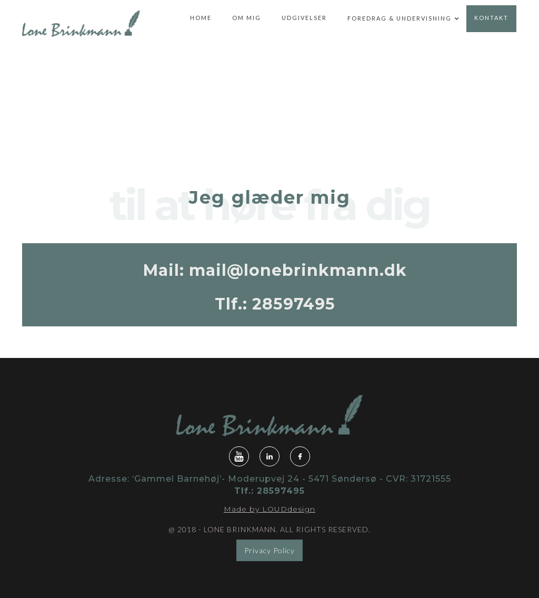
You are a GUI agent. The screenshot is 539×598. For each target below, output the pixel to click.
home (201, 17)
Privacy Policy (269, 550)
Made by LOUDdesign (269, 509)
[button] (400, 19)
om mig (246, 17)
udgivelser (304, 17)
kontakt (491, 17)
